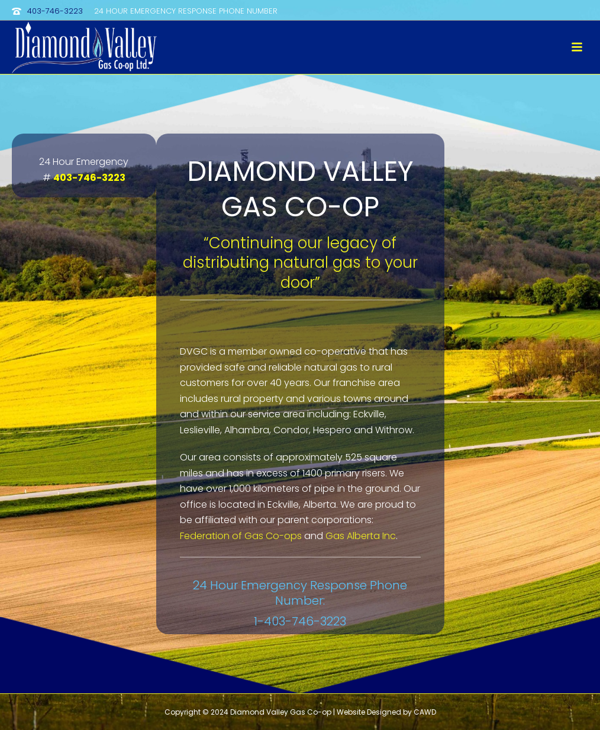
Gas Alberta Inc (360, 536)
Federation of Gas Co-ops (241, 536)
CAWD (425, 712)
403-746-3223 (55, 11)
